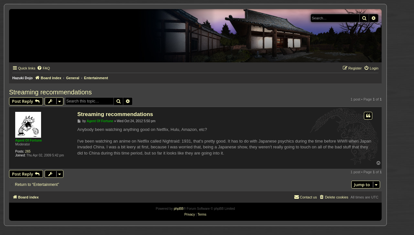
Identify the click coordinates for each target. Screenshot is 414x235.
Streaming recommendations (50, 92)
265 (28, 151)
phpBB (178, 208)
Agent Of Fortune (28, 140)
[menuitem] (43, 68)
